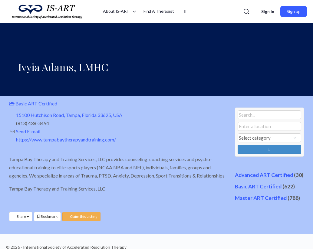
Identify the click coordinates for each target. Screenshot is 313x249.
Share (20, 216)
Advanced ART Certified (264, 175)
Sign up (294, 11)
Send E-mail (28, 131)
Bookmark (47, 216)
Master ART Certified (261, 198)
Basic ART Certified (33, 103)
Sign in (267, 11)
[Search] (246, 11)
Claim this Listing (81, 216)
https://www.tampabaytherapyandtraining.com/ (66, 139)
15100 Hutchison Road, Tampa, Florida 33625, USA (69, 115)
